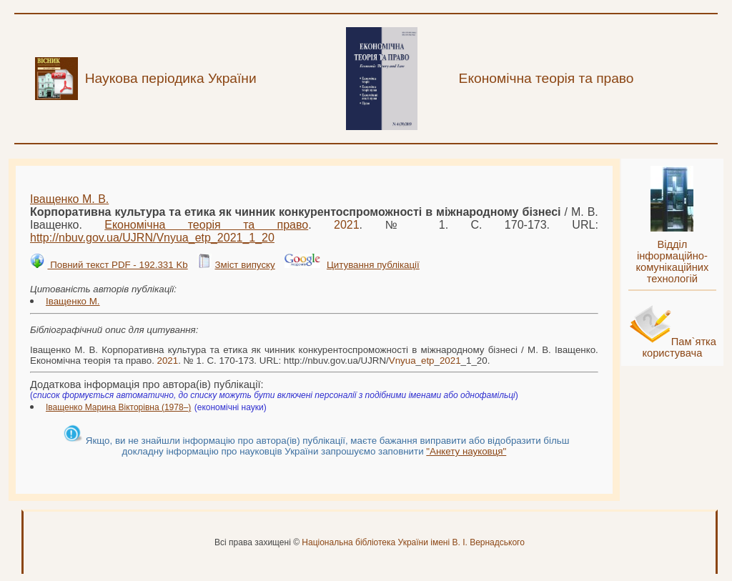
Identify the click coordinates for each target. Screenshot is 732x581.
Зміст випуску (244, 264)
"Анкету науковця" (466, 451)
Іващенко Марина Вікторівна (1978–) (118, 407)
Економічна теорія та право (206, 225)
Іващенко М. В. (69, 199)
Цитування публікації (373, 264)
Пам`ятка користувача (679, 347)
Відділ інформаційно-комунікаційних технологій (671, 261)
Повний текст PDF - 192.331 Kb (117, 264)
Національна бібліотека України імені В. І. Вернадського (413, 542)
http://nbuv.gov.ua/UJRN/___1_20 (152, 238)
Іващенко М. (73, 301)
